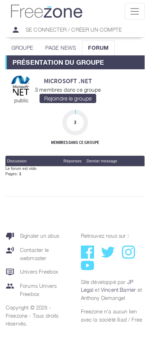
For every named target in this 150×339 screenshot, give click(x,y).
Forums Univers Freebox (31, 290)
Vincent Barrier (118, 289)
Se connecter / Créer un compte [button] (64, 30)
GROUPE (22, 47)
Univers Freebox (32, 272)
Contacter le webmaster (27, 254)
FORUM (98, 47)
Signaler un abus (33, 236)
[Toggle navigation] (135, 11)
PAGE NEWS (60, 47)
